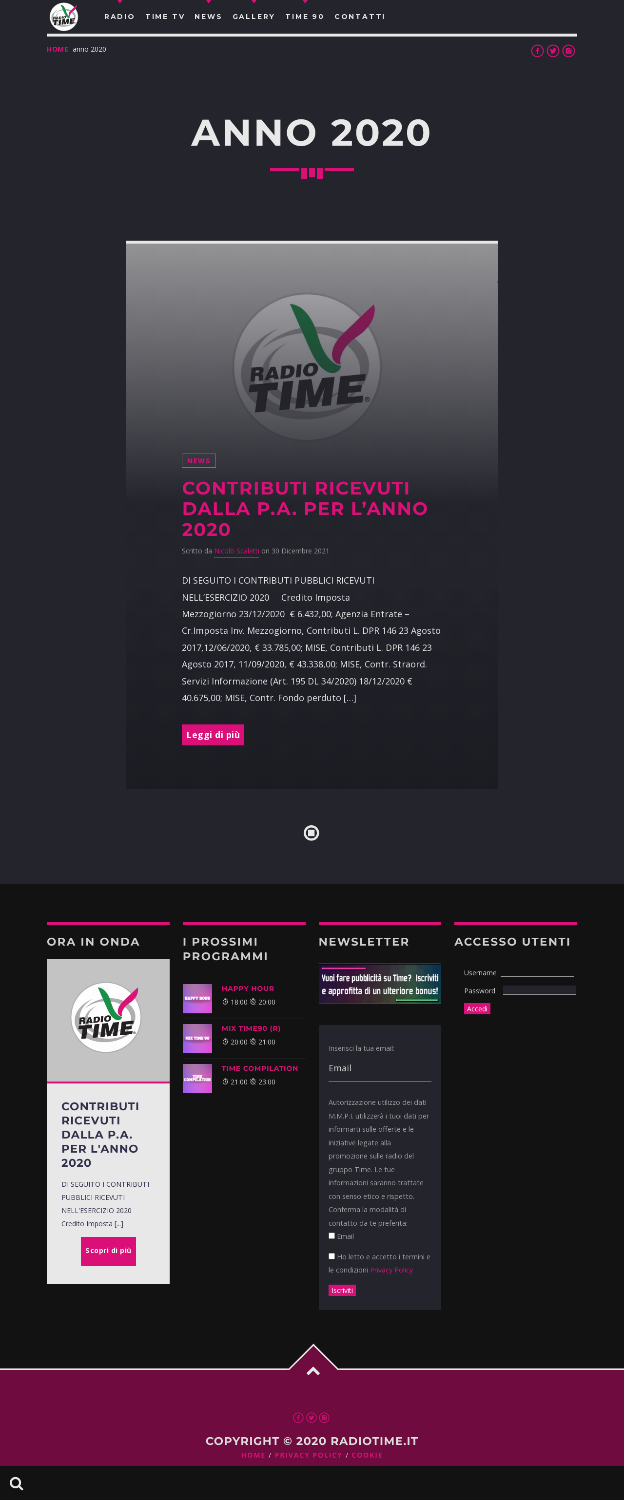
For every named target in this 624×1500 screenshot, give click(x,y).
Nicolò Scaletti (236, 550)
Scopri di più (108, 1250)
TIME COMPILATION (260, 1068)
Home (58, 49)
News (199, 460)
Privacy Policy (391, 1269)
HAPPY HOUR (248, 988)
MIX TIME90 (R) (251, 1028)
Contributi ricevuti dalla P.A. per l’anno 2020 (305, 509)
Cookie (367, 1455)
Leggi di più (213, 735)
